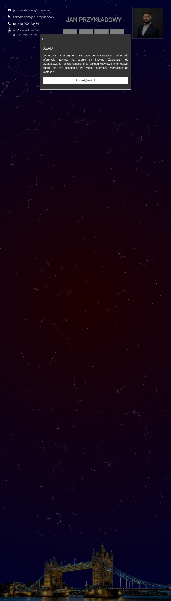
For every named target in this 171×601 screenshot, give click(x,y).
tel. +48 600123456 (26, 23)
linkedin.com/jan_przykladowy (33, 17)
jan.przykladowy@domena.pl (32, 10)
